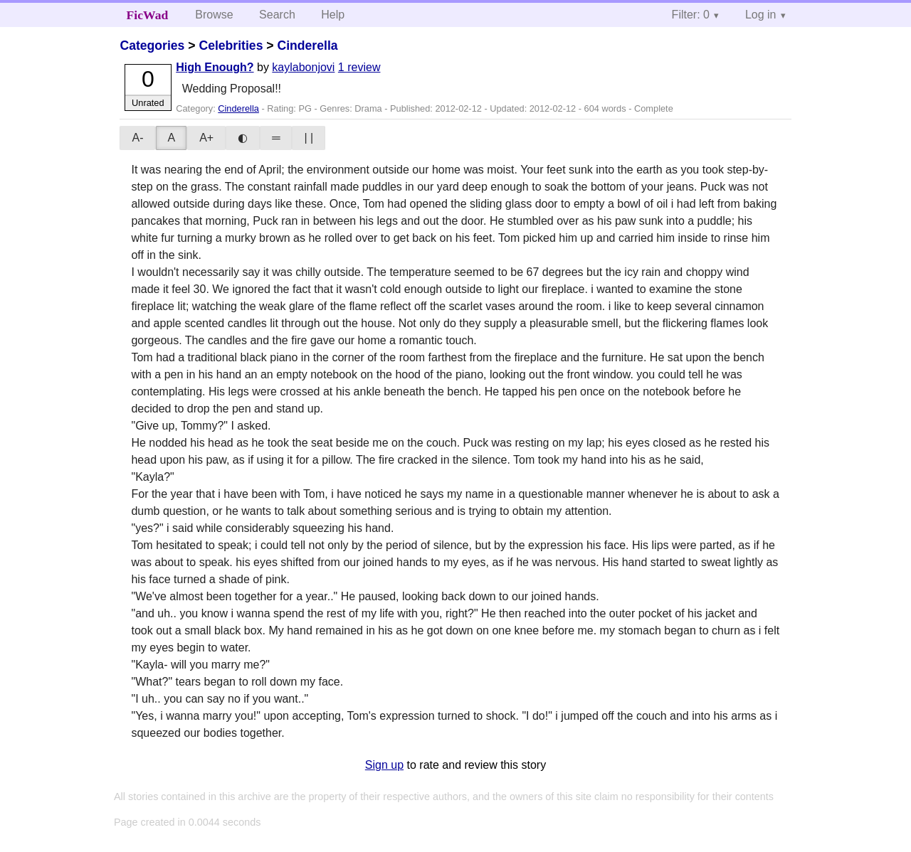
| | (308, 138)
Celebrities (231, 45)
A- (137, 138)
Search (277, 15)
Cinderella (307, 45)
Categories (152, 45)
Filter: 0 (691, 15)
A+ (206, 138)
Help (332, 15)
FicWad (148, 15)
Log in (760, 15)
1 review (359, 67)
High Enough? (214, 67)
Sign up (384, 765)
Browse (214, 15)
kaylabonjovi (303, 67)
